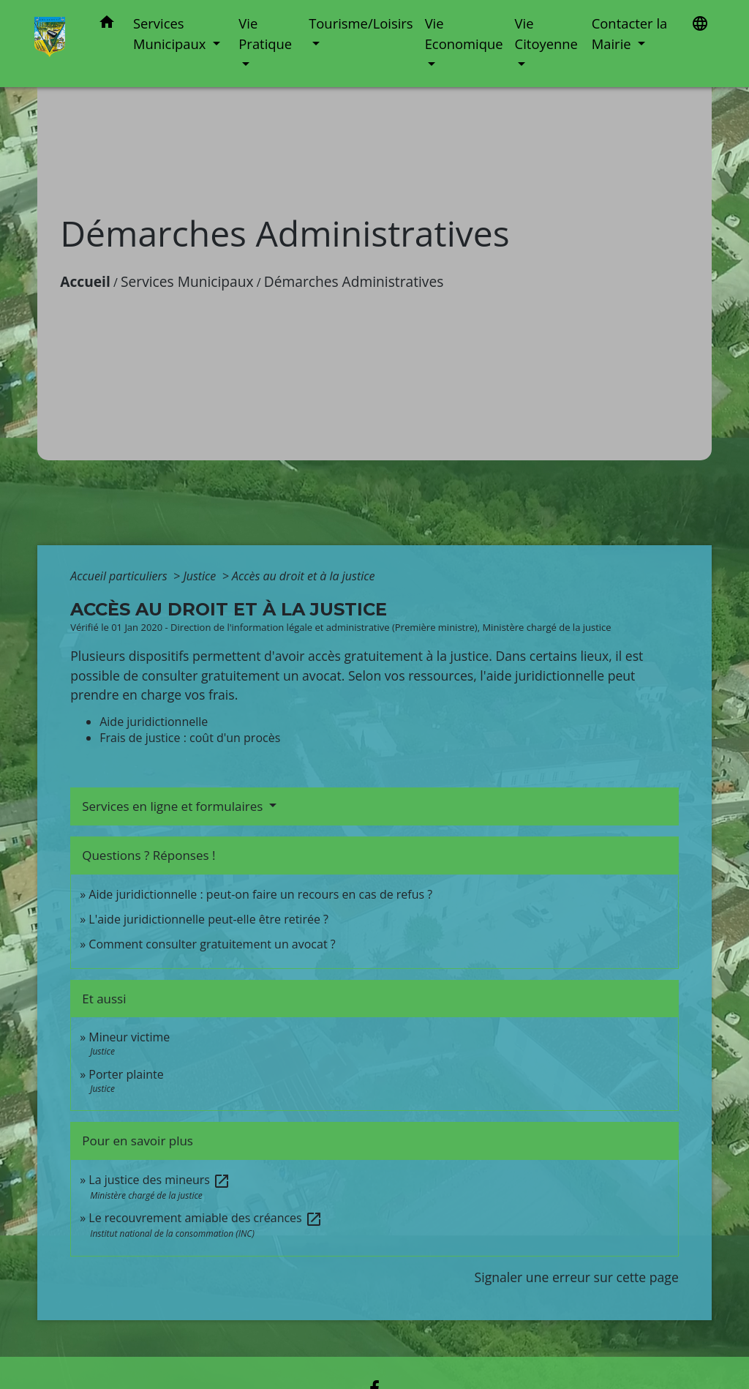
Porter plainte (126, 1074)
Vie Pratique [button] (265, 33)
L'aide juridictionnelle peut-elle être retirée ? (208, 919)
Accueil (85, 281)
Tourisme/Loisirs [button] (361, 23)
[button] (106, 24)
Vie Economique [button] (464, 33)
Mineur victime (129, 1037)
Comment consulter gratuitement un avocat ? (212, 944)
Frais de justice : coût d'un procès (189, 738)
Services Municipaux (187, 281)
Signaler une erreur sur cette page (577, 1277)
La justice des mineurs (159, 1180)
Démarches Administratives (354, 281)
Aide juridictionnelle (153, 722)
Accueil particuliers (120, 576)
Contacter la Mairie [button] (630, 33)
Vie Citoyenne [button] (546, 33)
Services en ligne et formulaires (174, 806)
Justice (201, 576)
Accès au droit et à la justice (303, 576)
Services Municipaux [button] (171, 33)
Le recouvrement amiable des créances (206, 1218)
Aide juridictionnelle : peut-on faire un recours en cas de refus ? (260, 894)
